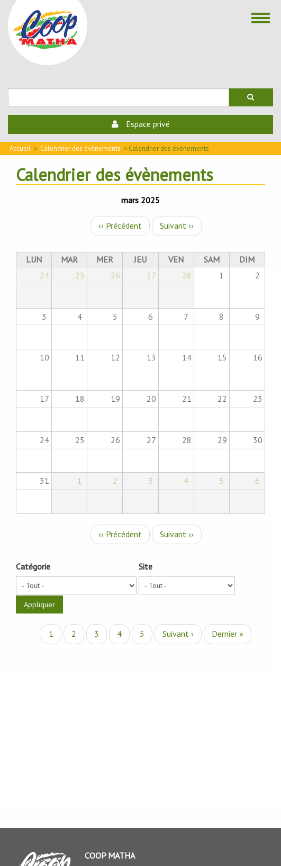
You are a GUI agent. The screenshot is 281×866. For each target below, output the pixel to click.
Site (145, 566)
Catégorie (33, 566)
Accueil (20, 148)
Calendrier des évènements (80, 148)
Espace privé (141, 124)
